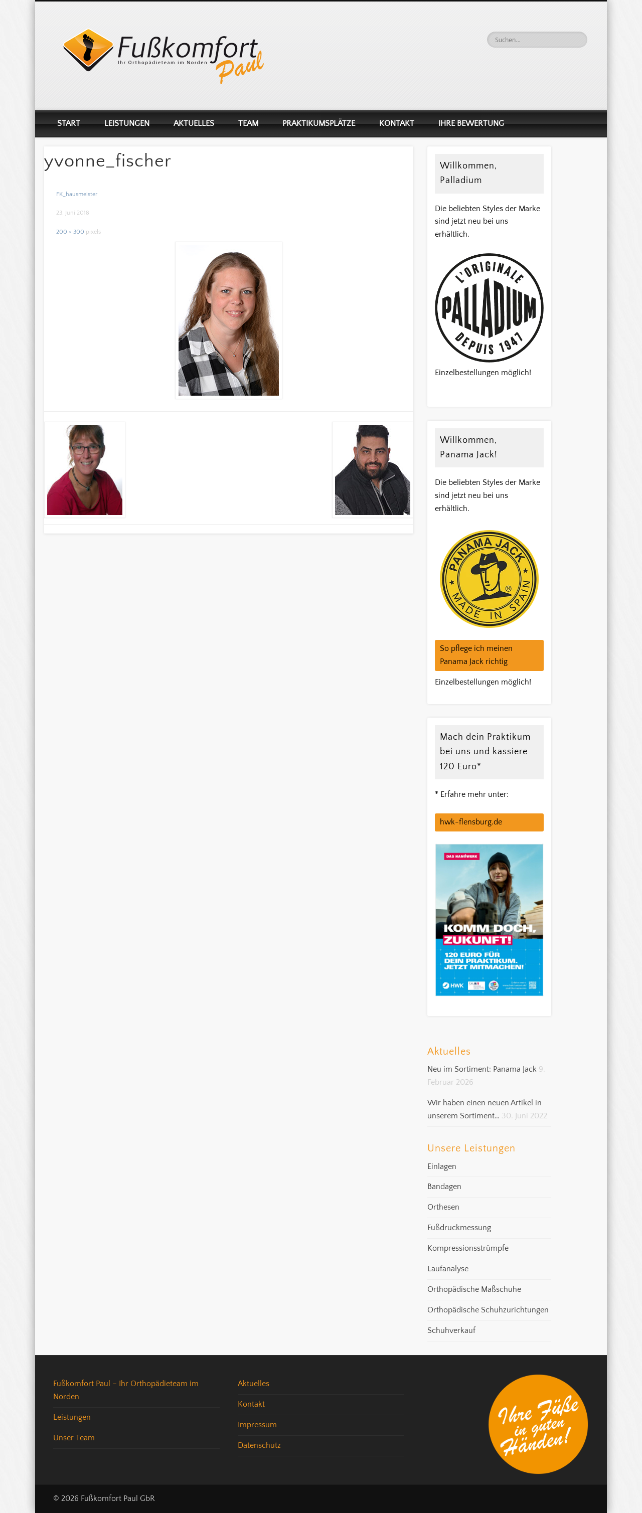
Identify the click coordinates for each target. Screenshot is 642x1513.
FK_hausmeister (76, 194)
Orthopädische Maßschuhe (474, 1289)
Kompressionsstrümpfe (468, 1248)
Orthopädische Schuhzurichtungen (488, 1309)
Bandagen (444, 1186)
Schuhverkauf (451, 1330)
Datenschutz (259, 1445)
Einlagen (441, 1166)
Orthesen (443, 1207)
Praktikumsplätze (318, 123)
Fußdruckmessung (459, 1227)
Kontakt (396, 123)
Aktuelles (194, 123)
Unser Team (74, 1437)
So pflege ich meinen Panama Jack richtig (476, 655)
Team (248, 123)
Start (68, 123)
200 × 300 (70, 232)
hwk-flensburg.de (471, 821)
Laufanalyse (447, 1268)
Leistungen (126, 123)
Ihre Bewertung (471, 123)
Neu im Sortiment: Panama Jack (482, 1069)
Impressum (257, 1424)
